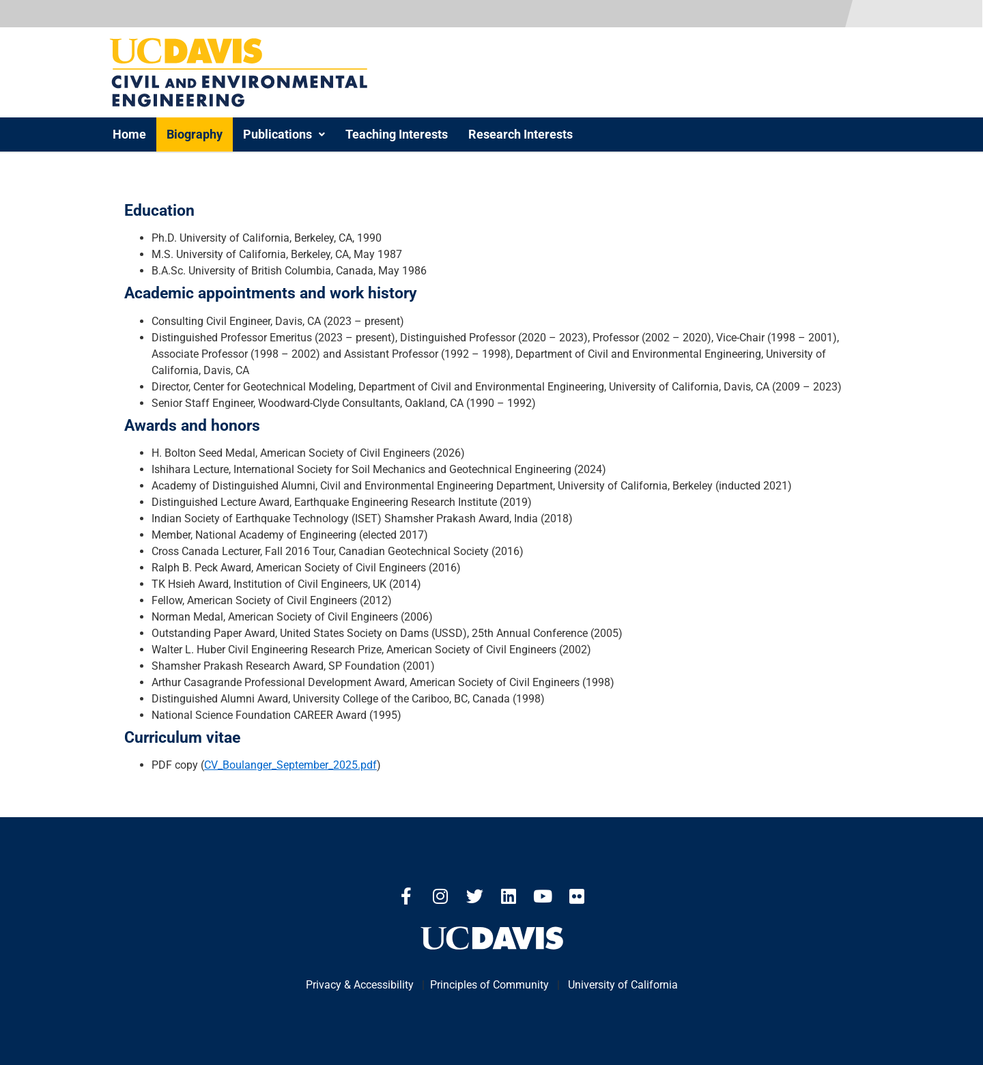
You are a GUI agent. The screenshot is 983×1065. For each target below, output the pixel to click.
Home (129, 134)
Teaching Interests (396, 134)
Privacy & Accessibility (360, 984)
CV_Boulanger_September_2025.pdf (290, 764)
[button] (284, 134)
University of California (623, 984)
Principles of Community (489, 984)
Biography (195, 134)
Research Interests (520, 134)
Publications (284, 134)
